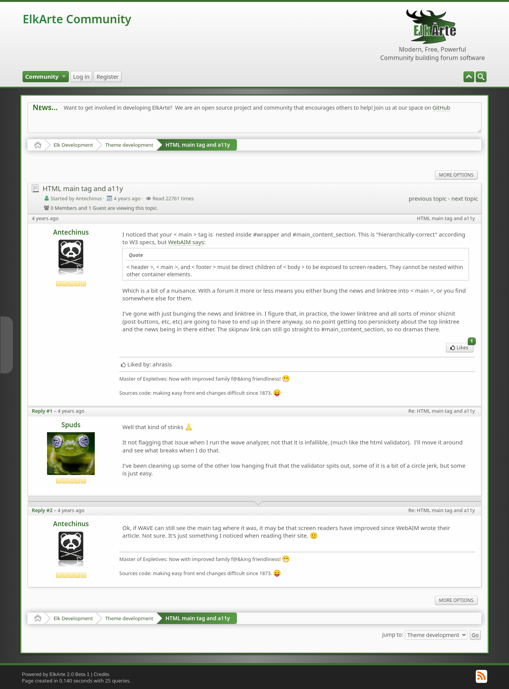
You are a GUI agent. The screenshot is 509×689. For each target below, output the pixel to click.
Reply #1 (42, 410)
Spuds (71, 424)
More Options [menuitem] (456, 175)
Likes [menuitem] (461, 347)
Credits (101, 674)
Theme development (129, 144)
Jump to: (392, 634)
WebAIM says (186, 242)
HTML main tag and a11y (197, 144)
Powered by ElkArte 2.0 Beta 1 (55, 674)
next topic (464, 198)
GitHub (442, 107)
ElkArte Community (77, 19)
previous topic (428, 198)
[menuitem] (481, 76)
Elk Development (73, 144)
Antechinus (71, 232)
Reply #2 (42, 510)
